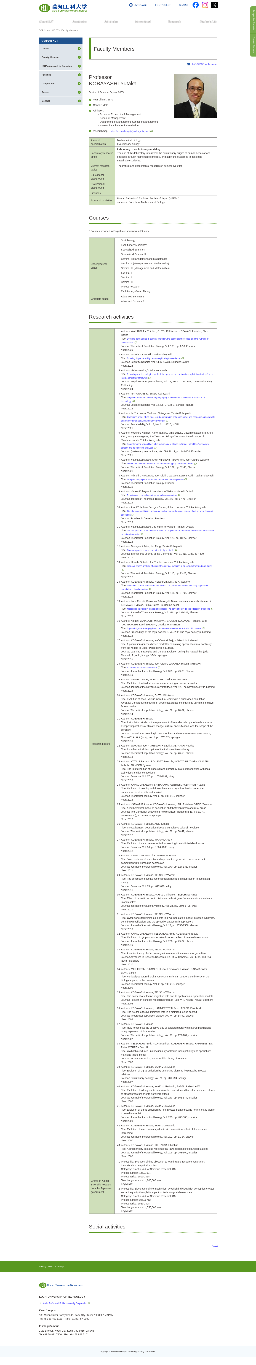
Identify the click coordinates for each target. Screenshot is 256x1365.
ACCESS (194, 12)
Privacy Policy (47, 1274)
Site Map (62, 1274)
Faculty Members (73, 30)
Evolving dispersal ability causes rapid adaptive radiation (158, 358)
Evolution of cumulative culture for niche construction (156, 495)
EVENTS (183, 1298)
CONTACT (210, 12)
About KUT (54, 30)
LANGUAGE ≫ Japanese (202, 64)
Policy (187, 1332)
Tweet (214, 1253)
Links (181, 1313)
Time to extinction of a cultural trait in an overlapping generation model (165, 463)
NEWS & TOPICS (188, 1293)
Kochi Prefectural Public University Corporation (68, 1310)
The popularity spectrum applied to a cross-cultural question (160, 479)
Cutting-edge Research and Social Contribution (193, 1306)
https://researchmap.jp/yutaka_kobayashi (133, 131)
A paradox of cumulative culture (144, 674)
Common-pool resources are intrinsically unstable (154, 550)
